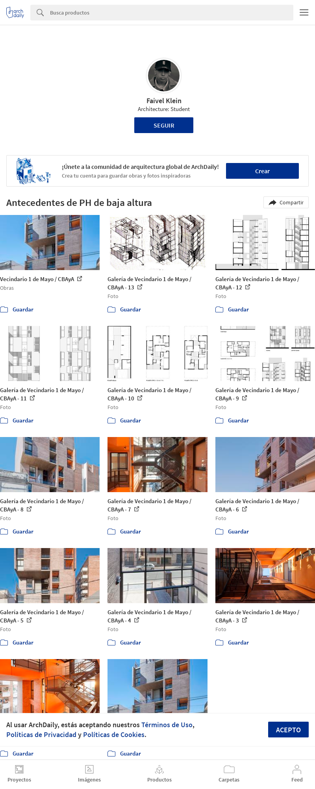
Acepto (288, 729)
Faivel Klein (164, 100)
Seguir (164, 125)
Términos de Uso (167, 724)
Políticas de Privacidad (41, 734)
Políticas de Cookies (114, 734)
